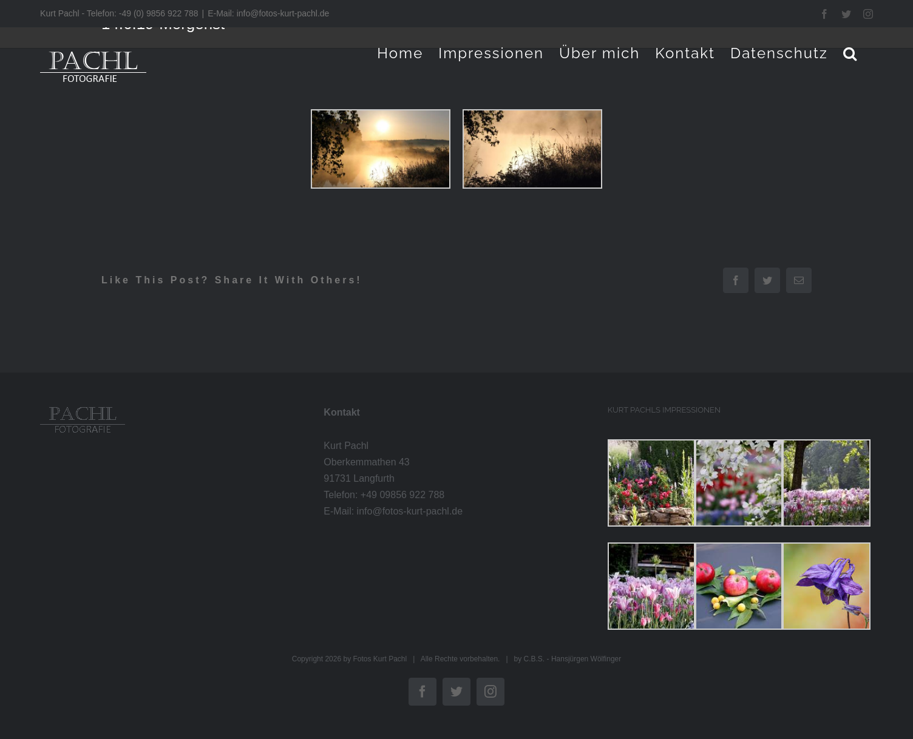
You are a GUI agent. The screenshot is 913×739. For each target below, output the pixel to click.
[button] (850, 53)
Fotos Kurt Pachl (380, 659)
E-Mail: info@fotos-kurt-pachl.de (268, 13)
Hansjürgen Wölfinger (586, 659)
